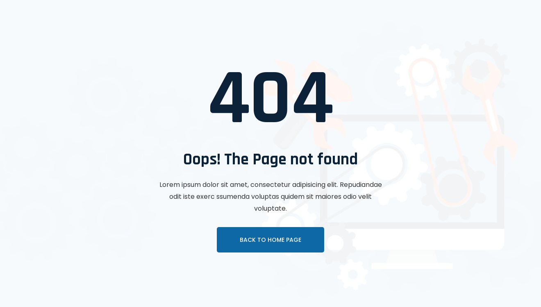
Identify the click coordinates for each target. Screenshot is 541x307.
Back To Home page (270, 240)
